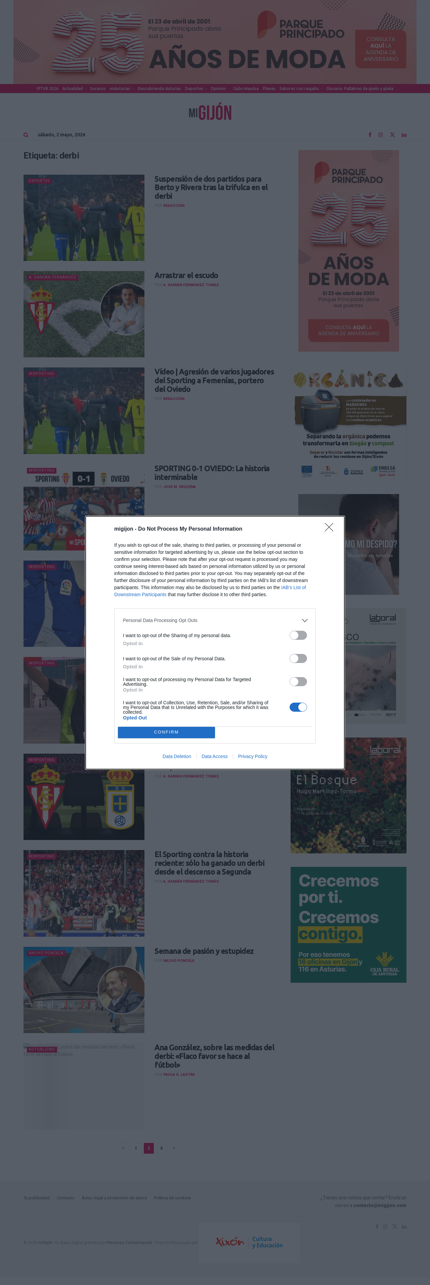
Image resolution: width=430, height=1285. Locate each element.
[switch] (298, 635)
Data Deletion (177, 756)
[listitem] (215, 620)
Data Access (215, 756)
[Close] (331, 529)
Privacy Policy (252, 756)
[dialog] (215, 642)
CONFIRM (166, 732)
